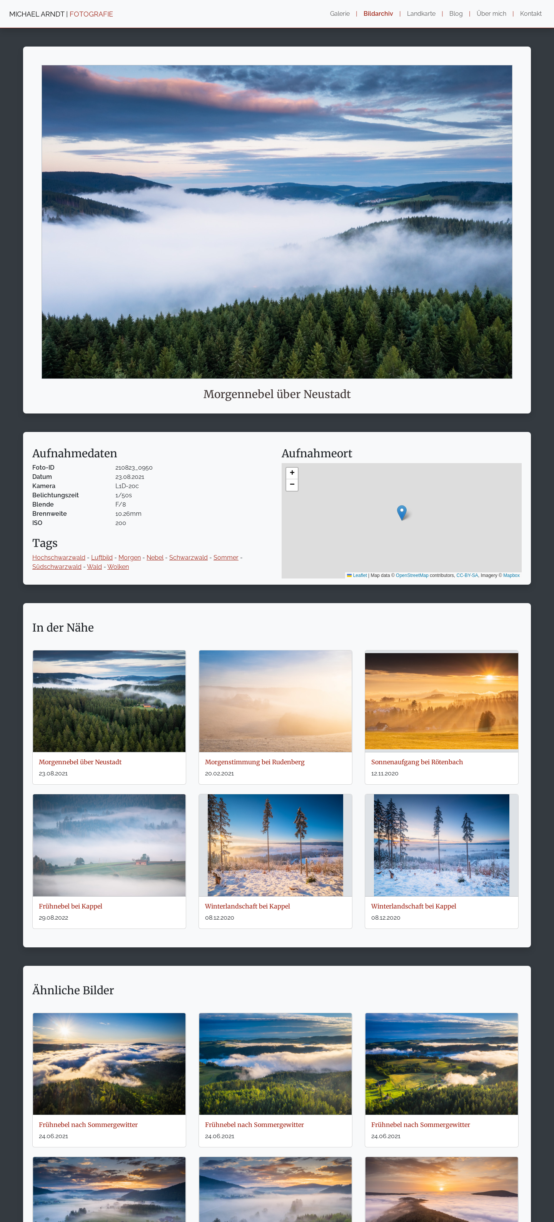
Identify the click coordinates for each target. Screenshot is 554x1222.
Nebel (155, 557)
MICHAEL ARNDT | (61, 14)
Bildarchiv (378, 13)
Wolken (118, 566)
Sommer (226, 557)
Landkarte (421, 13)
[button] (402, 513)
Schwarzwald (188, 557)
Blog (456, 13)
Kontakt (531, 13)
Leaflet (357, 575)
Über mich (491, 13)
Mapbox (511, 575)
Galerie (340, 13)
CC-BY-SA (467, 575)
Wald (94, 566)
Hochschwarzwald (58, 557)
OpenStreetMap (412, 575)
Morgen (129, 557)
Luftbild (102, 557)
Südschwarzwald (57, 566)
